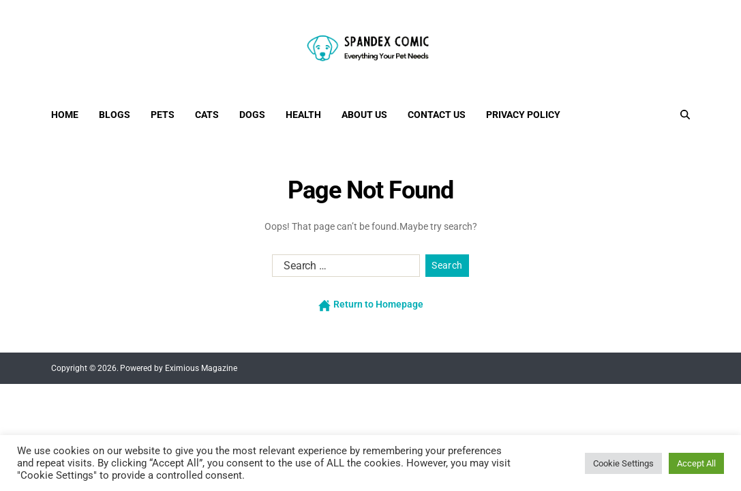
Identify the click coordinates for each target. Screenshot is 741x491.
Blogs (114, 114)
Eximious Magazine (201, 368)
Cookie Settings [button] (623, 463)
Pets (163, 114)
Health (303, 114)
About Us (364, 114)
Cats (207, 114)
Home (64, 114)
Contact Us (437, 114)
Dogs (252, 114)
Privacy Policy (523, 114)
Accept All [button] (696, 463)
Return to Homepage (370, 305)
